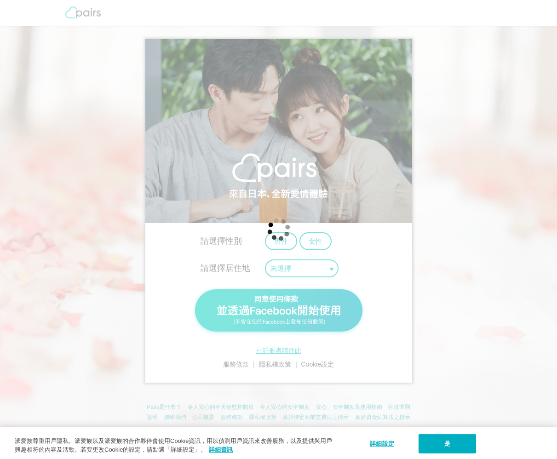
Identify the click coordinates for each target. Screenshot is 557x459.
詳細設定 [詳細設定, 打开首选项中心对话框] (382, 443)
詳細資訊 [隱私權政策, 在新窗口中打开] (221, 449)
